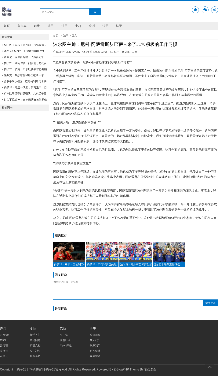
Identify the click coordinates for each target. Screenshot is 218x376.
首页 (7, 26)
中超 (78, 26)
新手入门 (35, 334)
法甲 (51, 26)
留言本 (22, 26)
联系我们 (95, 345)
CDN (3, 340)
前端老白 (150, 369)
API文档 (35, 350)
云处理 (4, 345)
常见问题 (35, 340)
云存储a (4, 334)
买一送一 (65, 334)
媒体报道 (95, 356)
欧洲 (37, 26)
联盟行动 (65, 340)
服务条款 (35, 356)
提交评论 (210, 303)
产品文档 (35, 345)
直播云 (4, 350)
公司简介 (95, 334)
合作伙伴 (95, 350)
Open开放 (66, 345)
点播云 (4, 356)
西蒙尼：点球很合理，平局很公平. (23, 57)
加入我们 (95, 340)
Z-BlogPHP (121, 369)
